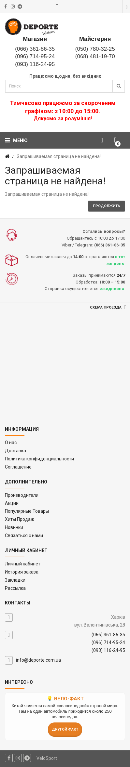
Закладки (15, 580)
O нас (11, 442)
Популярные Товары (27, 511)
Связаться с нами (24, 535)
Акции (12, 503)
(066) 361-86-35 (35, 49)
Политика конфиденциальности (39, 458)
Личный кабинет (22, 563)
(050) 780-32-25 (95, 49)
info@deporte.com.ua (38, 660)
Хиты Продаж (19, 519)
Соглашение (18, 466)
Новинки (14, 527)
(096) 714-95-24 (35, 56)
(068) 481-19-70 (95, 56)
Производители (21, 495)
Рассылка (15, 588)
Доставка (15, 450)
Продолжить (106, 206)
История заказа (21, 572)
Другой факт (65, 729)
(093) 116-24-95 (35, 64)
